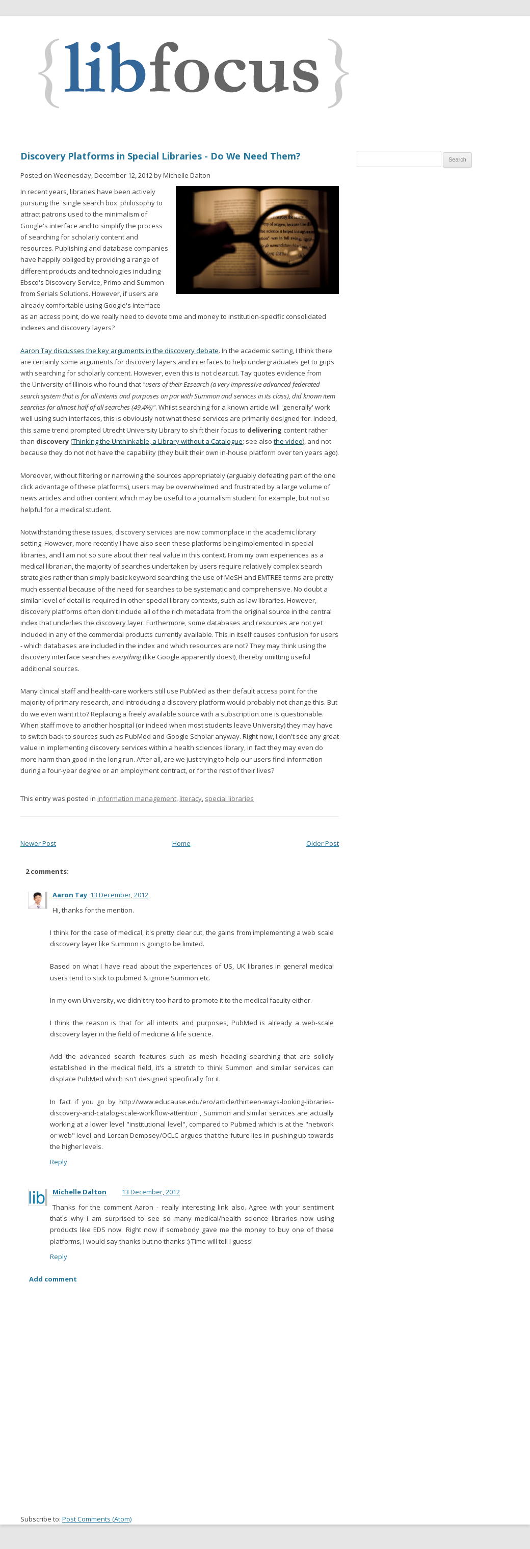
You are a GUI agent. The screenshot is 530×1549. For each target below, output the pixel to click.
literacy (190, 798)
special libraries (229, 798)
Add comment (53, 1279)
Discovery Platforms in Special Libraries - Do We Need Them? (160, 156)
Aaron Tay (69, 894)
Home (181, 843)
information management (136, 798)
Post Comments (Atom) (96, 1519)
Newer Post (38, 843)
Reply (58, 1161)
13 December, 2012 (119, 894)
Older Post (322, 843)
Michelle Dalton (79, 1191)
